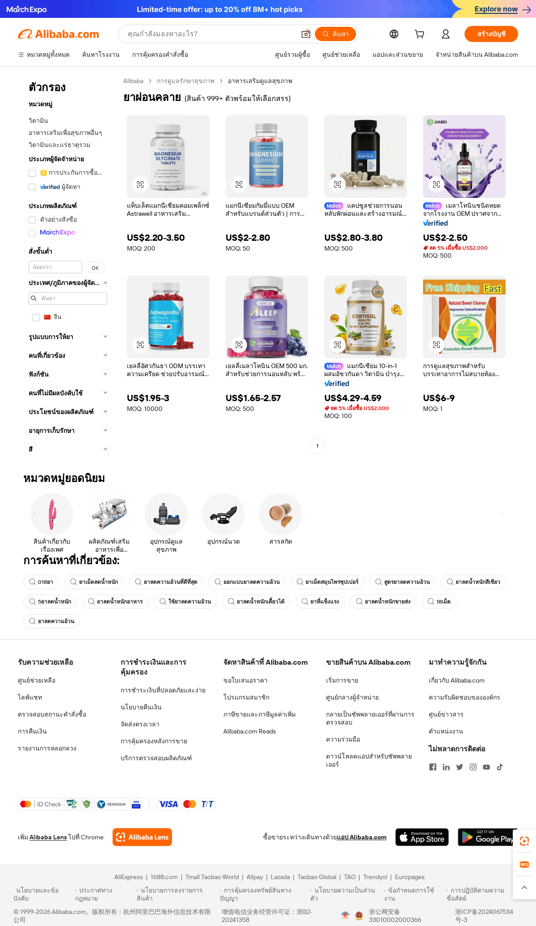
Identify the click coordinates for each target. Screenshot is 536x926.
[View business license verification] (345, 915)
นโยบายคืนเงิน (141, 707)
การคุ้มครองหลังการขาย (154, 741)
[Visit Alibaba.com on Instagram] (473, 767)
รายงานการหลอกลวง (47, 748)
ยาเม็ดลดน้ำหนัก (94, 582)
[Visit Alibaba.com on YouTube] (486, 767)
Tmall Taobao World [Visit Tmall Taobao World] (212, 876)
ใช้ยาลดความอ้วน (185, 601)
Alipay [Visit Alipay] (255, 876)
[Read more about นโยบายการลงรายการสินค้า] (177, 894)
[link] (524, 841)
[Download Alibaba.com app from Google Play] (488, 837)
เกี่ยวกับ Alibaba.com (457, 680)
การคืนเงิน (32, 731)
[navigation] (68, 267)
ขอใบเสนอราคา (245, 680)
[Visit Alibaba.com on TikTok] (500, 767)
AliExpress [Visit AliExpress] (128, 876)
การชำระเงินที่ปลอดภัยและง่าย (163, 690)
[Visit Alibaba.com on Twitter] (460, 767)
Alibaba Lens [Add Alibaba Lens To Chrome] (48, 837)
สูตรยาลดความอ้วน (402, 582)
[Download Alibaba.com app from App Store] (422, 837)
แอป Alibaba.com (361, 837)
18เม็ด (439, 601)
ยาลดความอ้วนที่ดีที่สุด (166, 582)
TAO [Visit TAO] (350, 876)
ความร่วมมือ (343, 739)
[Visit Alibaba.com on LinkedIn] (446, 767)
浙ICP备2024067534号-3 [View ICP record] (484, 915)
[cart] (421, 35)
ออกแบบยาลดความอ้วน (247, 582)
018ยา (41, 582)
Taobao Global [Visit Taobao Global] (316, 876)
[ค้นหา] (335, 34)
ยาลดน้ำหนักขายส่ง (383, 601)
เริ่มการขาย (342, 680)
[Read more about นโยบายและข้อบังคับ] (42, 894)
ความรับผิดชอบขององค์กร (464, 697)
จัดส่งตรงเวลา (140, 724)
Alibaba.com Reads (249, 731)
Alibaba (133, 80)
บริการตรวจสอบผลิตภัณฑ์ (156, 758)
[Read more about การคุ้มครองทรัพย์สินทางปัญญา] (264, 894)
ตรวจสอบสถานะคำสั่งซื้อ (52, 714)
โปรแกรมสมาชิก (246, 697)
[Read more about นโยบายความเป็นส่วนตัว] (345, 894)
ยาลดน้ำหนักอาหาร (115, 601)
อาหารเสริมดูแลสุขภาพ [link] (260, 80)
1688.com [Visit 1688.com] (164, 876)
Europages (410, 876)
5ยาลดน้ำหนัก (50, 601)
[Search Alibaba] (210, 34)
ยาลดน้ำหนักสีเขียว (473, 582)
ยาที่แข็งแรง (320, 601)
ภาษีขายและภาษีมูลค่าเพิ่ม (259, 714)
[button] (306, 34)
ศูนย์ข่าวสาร (446, 714)
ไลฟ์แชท (30, 697)
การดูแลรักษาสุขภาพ (185, 80)
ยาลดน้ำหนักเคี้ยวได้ (256, 601)
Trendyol (375, 876)
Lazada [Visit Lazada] (280, 876)
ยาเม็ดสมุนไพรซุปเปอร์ (327, 582)
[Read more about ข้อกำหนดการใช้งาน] (414, 894)
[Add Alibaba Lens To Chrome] (142, 837)
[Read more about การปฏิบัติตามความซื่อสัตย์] (485, 894)
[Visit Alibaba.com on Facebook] (433, 767)
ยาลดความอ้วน (51, 621)
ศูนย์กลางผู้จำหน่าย (352, 697)
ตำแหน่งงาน (446, 731)
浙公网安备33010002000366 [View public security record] (395, 915)
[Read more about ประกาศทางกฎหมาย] (104, 894)
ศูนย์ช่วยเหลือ (36, 680)
